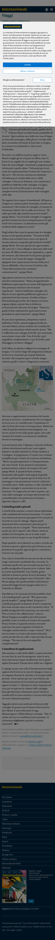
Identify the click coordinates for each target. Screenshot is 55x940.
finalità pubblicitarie (18, 112)
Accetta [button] (27, 65)
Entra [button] (42, 80)
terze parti (46, 99)
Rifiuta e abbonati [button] (27, 71)
